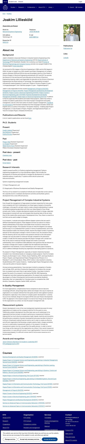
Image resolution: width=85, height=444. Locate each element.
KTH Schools (27, 421)
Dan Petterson (7, 132)
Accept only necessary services (29, 439)
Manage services (10, 439)
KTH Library (27, 417)
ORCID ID (5, 42)
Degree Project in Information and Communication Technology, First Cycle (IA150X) (27, 384)
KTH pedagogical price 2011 (11, 344)
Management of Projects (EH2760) (13, 90)
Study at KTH (7, 417)
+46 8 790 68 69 (34, 31)
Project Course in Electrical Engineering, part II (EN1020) (19, 396)
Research (5, 421)
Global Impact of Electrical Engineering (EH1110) (31, 96)
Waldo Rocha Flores (8, 146)
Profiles (9, 13)
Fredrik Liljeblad (7, 130)
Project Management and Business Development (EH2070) (20, 400)
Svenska (79, 7)
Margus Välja (6, 142)
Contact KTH (69, 430)
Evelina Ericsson (7, 134)
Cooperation (6, 424)
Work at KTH (69, 433)
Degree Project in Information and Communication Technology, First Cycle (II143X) (27, 387)
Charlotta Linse (7, 155)
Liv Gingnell (6, 144)
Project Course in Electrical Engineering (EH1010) (24, 92)
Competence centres (30, 424)
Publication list (68, 48)
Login (80, 1)
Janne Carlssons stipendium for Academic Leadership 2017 (20, 342)
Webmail (47, 426)
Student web (13, 1)
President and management (32, 427)
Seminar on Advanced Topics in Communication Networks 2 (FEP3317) (24, 406)
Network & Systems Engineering (12, 31)
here (30, 118)
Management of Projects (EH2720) (37, 88)
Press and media (70, 437)
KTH (4, 13)
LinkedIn (66, 58)
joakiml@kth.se (33, 37)
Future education (18, 66)
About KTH (6, 427)
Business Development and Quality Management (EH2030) (20, 357)
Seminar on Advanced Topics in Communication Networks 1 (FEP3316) (24, 403)
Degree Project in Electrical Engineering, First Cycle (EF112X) (21, 375)
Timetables (47, 417)
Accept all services (50, 439)
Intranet (20, 1)
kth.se (5, 1)
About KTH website (71, 440)
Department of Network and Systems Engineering (17, 60)
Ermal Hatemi (7, 163)
